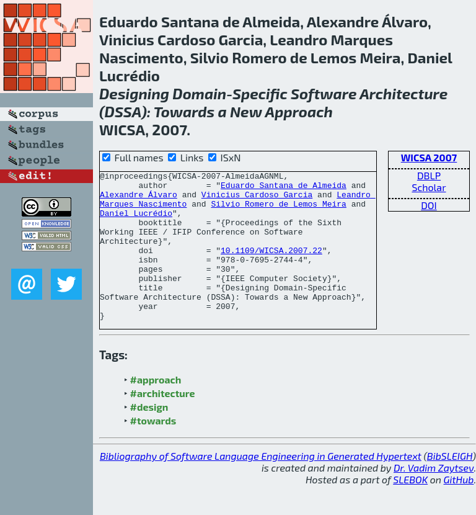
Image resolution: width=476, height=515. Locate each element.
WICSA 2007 (429, 157)
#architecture (162, 423)
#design (149, 436)
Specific (260, 93)
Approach (299, 111)
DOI (429, 205)
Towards (184, 111)
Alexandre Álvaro (138, 199)
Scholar (429, 187)
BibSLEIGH (449, 485)
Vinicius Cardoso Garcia (256, 199)
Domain (199, 93)
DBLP (429, 175)
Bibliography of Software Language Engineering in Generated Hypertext (260, 485)
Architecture (403, 93)
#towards (153, 450)
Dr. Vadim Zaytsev (434, 497)
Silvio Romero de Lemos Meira (278, 211)
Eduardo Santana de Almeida (283, 188)
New (246, 111)
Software (324, 93)
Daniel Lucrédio (136, 222)
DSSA (123, 111)
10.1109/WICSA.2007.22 (271, 266)
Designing (134, 93)
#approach (156, 409)
